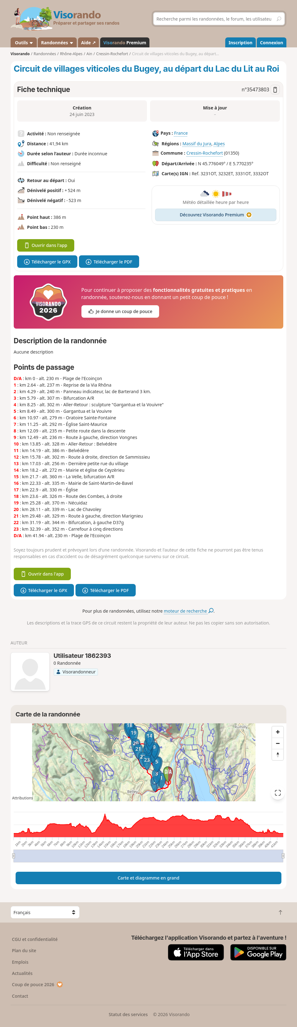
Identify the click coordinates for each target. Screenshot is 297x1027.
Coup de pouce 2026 (37, 984)
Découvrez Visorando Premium (216, 214)
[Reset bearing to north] (277, 754)
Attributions (22, 798)
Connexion (271, 43)
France (181, 133)
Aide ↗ (88, 43)
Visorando (20, 53)
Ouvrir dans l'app (45, 245)
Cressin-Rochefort (204, 153)
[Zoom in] (277, 732)
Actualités (22, 973)
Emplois (20, 962)
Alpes (219, 144)
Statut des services (128, 1014)
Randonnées (57, 43)
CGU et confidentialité (34, 939)
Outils (23, 43)
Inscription (240, 43)
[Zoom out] (277, 743)
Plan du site (24, 950)
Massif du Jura (197, 144)
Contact (20, 996)
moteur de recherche (188, 611)
